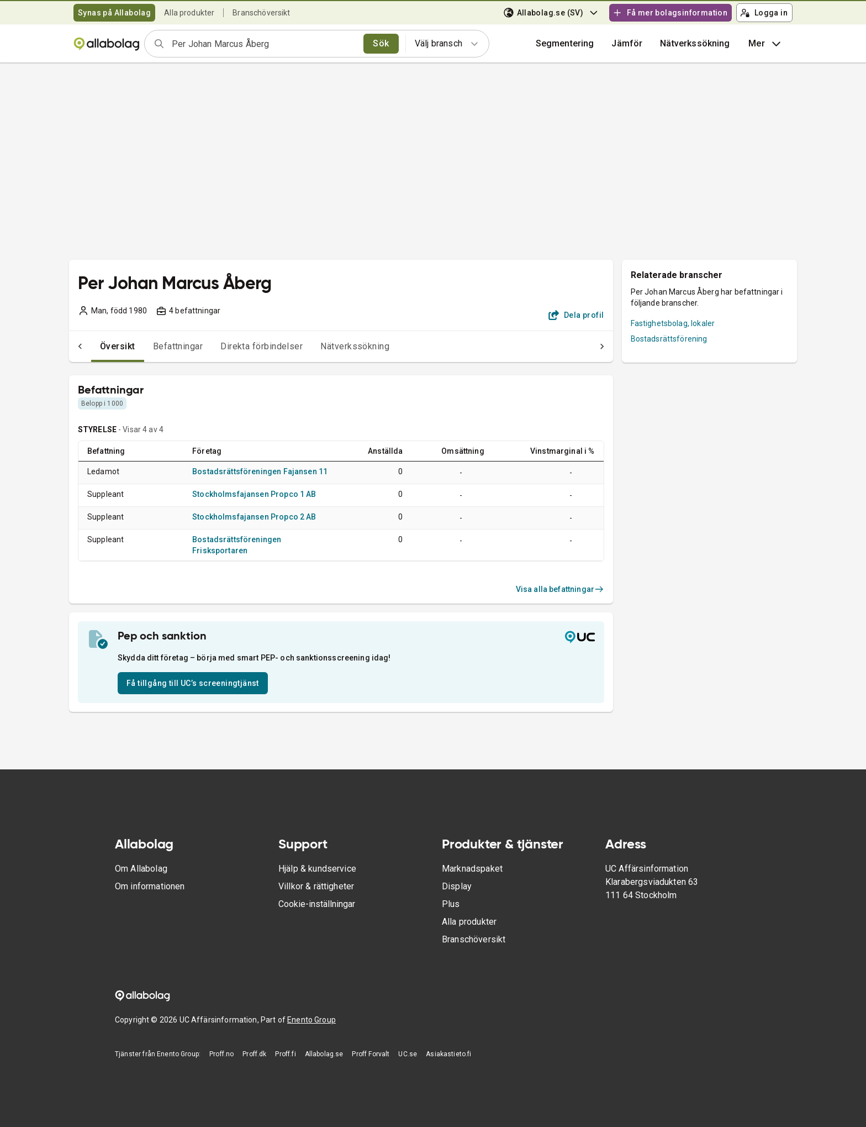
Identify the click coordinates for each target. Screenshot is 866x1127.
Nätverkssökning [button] (695, 43)
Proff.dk (254, 1054)
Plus (451, 904)
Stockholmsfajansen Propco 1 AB (254, 494)
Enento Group (311, 1019)
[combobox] (264, 43)
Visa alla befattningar (560, 589)
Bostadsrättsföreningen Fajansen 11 (260, 471)
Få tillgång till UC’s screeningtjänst (192, 683)
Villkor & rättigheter (316, 886)
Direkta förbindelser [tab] (239, 346)
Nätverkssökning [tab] (332, 346)
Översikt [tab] (95, 346)
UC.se (407, 1054)
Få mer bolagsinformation (669, 12)
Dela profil (576, 315)
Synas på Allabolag (114, 12)
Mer (765, 43)
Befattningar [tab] (156, 346)
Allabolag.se (324, 1054)
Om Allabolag (141, 868)
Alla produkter (189, 12)
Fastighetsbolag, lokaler (673, 323)
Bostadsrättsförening (669, 338)
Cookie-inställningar (316, 904)
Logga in (764, 12)
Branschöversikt (261, 12)
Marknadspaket (472, 868)
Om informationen (149, 886)
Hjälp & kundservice (317, 868)
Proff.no (221, 1054)
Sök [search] (381, 43)
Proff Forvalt (370, 1054)
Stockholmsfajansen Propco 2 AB (254, 516)
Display (457, 886)
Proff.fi (285, 1054)
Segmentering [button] (565, 43)
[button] (627, 44)
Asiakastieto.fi (448, 1054)
